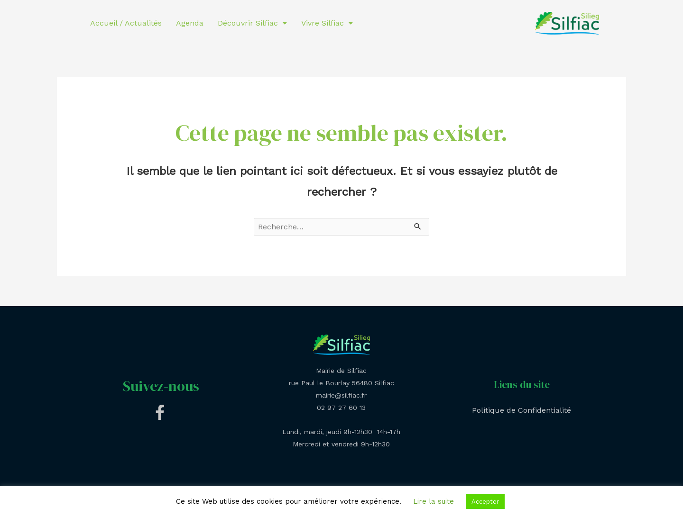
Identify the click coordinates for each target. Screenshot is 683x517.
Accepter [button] (485, 501)
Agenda (189, 22)
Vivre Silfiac (327, 22)
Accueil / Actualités (126, 22)
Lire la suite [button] (433, 501)
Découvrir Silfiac (252, 22)
